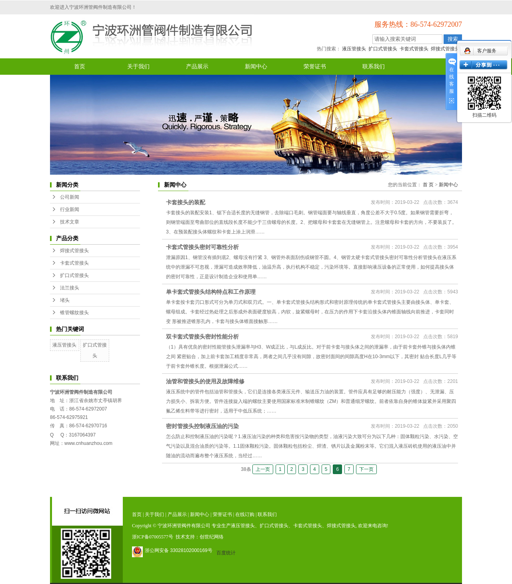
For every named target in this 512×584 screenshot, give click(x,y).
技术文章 (69, 222)
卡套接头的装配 (185, 202)
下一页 (366, 469)
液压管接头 (354, 49)
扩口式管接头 (382, 49)
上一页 (263, 469)
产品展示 (197, 67)
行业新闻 (69, 209)
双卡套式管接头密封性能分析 (202, 336)
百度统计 (226, 553)
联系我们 (373, 67)
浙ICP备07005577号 (152, 537)
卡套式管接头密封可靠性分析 (202, 247)
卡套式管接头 (414, 49)
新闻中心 (256, 67)
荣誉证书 (315, 67)
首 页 (428, 184)
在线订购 (244, 514)
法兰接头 (69, 288)
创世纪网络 (212, 537)
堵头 (65, 300)
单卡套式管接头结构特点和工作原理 (211, 292)
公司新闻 (69, 197)
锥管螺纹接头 (74, 312)
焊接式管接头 (445, 49)
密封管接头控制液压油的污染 (202, 426)
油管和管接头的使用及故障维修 (205, 381)
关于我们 (138, 67)
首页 (79, 67)
